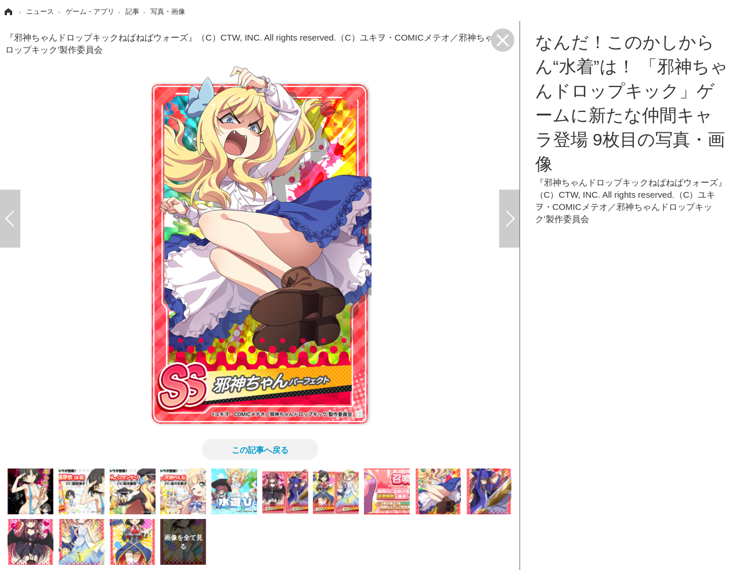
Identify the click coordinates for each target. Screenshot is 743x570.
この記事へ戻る (260, 449)
